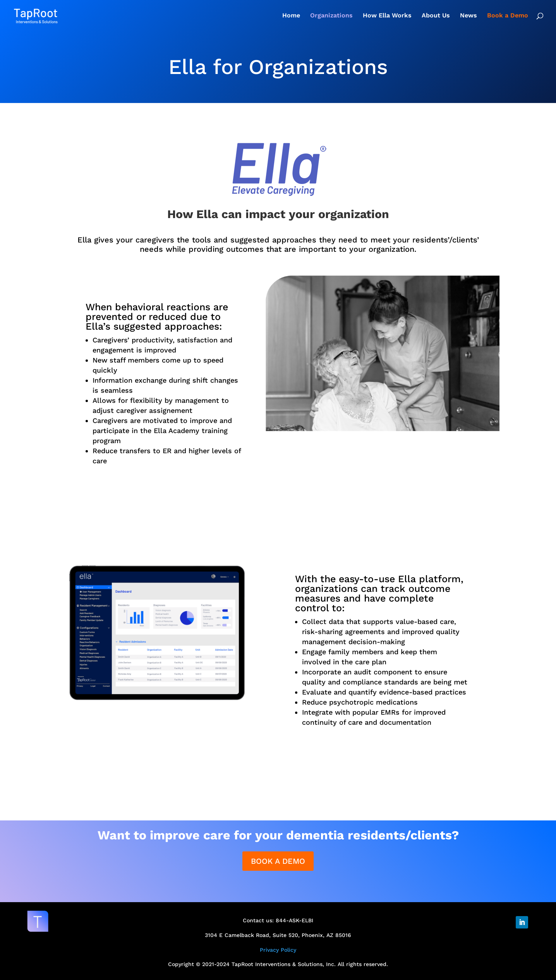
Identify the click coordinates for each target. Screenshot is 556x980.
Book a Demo (507, 16)
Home (291, 16)
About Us (436, 16)
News (468, 16)
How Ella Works (387, 16)
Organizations (331, 16)
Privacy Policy (278, 950)
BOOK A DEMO (278, 861)
